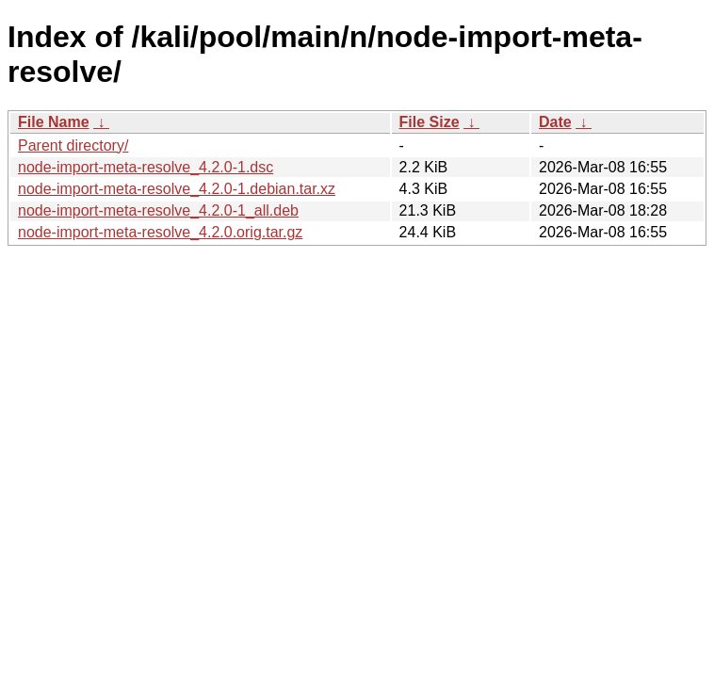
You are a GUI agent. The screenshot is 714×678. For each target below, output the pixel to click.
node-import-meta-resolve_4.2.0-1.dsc (145, 167)
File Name (53, 122)
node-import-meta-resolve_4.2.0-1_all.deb (158, 210)
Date (555, 122)
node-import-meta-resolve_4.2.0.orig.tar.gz (160, 232)
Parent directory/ (73, 145)
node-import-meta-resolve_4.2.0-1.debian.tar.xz (176, 189)
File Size (429, 122)
